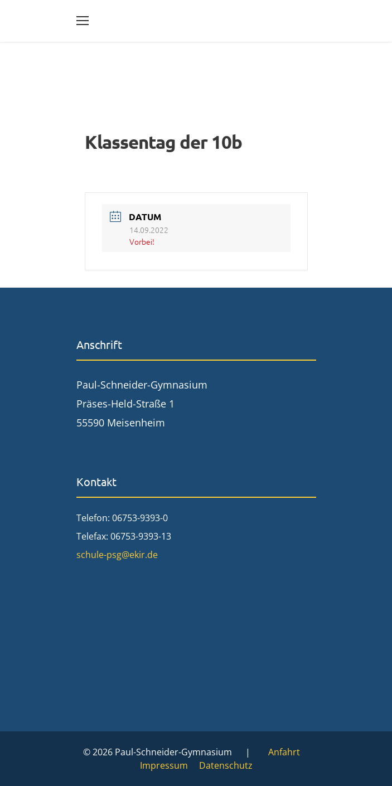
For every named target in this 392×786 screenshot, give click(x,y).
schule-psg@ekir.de (117, 555)
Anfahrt (284, 752)
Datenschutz (226, 765)
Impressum (164, 765)
